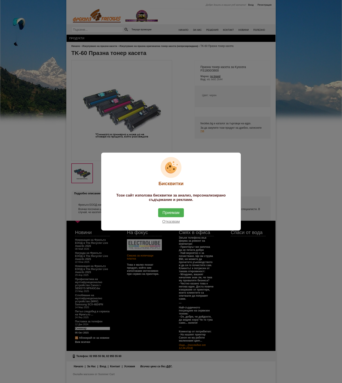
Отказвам (171, 221)
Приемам (171, 212)
